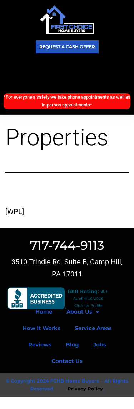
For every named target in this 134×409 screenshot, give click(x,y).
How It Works (41, 328)
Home (43, 311)
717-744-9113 (67, 245)
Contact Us (67, 361)
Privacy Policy (85, 388)
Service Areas (93, 328)
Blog (72, 344)
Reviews (39, 344)
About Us (82, 312)
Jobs (99, 344)
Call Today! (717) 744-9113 (67, 73)
